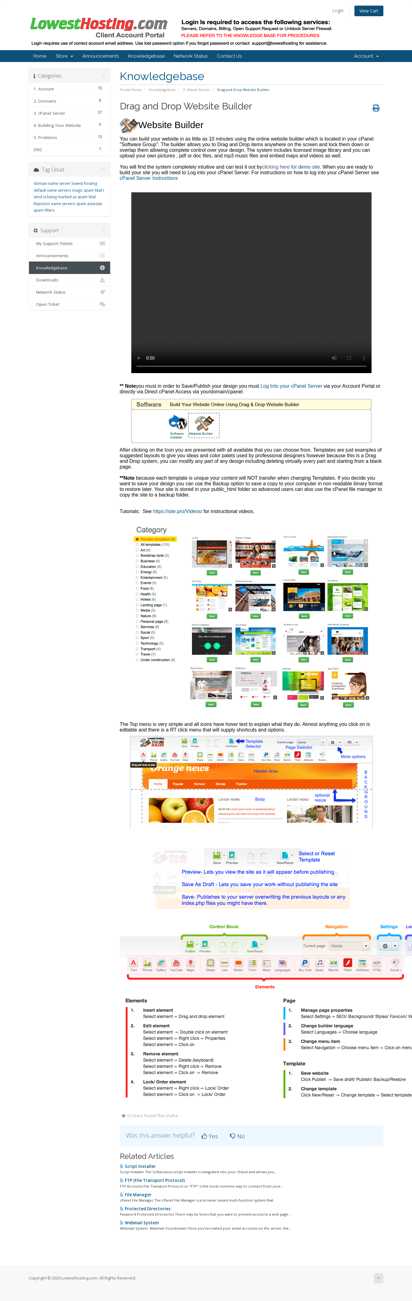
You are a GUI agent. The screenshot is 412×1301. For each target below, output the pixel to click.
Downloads (69, 280)
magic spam (83, 190)
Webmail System (139, 1223)
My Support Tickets (69, 243)
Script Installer (138, 1166)
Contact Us (229, 56)
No (237, 1136)
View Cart (368, 11)
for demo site (305, 167)
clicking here (276, 167)
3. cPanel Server (196, 89)
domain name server (52, 183)
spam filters (44, 210)
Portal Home (131, 89)
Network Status (191, 56)
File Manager (136, 1195)
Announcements (100, 56)
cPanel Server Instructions (246, 274)
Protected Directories (145, 1209)
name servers (63, 203)
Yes (210, 1136)
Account (366, 56)
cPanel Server (306, 386)
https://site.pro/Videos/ (178, 511)
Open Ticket (69, 304)
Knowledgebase (146, 56)
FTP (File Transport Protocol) (152, 1180)
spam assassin (89, 203)
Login (338, 10)
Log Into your (275, 386)
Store (64, 56)
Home (39, 56)
